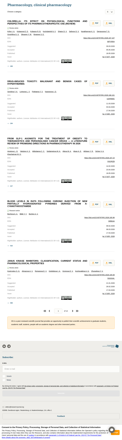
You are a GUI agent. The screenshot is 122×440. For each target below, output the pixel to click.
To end (77, 311)
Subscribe (61, 393)
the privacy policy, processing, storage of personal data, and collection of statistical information (54, 386)
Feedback (61, 416)
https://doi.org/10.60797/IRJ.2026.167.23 (99, 158)
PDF (95, 23)
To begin (44, 311)
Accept (115, 432)
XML (109, 23)
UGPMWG (111, 99)
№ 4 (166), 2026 (108, 114)
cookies (31, 435)
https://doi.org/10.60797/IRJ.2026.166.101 (99, 95)
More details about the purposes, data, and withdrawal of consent (26, 437)
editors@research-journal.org (13, 407)
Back (49, 311)
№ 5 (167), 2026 (108, 57)
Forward (72, 311)
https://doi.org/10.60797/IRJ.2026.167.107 (99, 38)
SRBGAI (111, 221)
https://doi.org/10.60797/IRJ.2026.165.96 (99, 218)
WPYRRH (111, 42)
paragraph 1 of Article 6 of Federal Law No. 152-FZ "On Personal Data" (75, 435)
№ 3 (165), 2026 (108, 236)
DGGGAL (111, 278)
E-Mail (4, 363)
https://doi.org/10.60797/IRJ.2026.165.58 (99, 275)
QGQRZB (111, 161)
